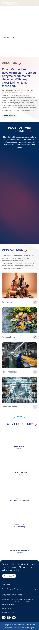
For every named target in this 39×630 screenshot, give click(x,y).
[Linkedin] (4, 617)
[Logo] (10, 3)
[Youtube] (14, 617)
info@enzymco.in (8, 612)
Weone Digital (29, 628)
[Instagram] (9, 617)
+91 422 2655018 (8, 608)
